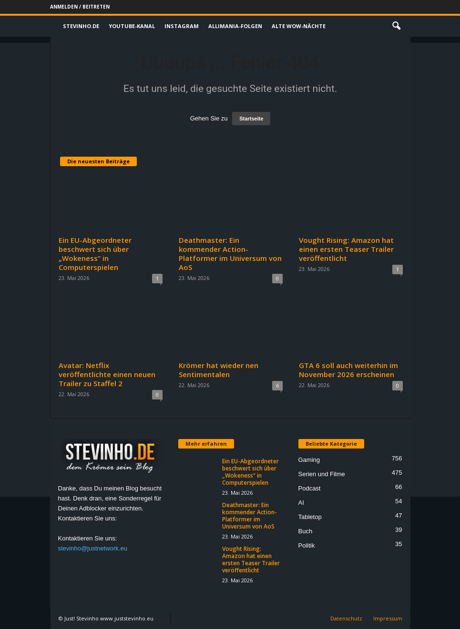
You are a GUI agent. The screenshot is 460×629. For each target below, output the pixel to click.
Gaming (309, 459)
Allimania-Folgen (235, 26)
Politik (306, 545)
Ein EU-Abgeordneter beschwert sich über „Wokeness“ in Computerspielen (95, 253)
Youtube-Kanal (132, 26)
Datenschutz (346, 618)
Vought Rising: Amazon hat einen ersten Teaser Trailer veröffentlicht (346, 249)
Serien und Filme (321, 474)
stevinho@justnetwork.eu (92, 548)
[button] (396, 26)
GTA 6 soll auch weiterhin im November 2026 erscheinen (348, 369)
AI (301, 502)
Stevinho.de (81, 26)
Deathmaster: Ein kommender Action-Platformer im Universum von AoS (230, 253)
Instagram (181, 26)
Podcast (309, 488)
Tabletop (310, 516)
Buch (305, 531)
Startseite (251, 118)
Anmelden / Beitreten (80, 6)
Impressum (387, 618)
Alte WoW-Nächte (299, 26)
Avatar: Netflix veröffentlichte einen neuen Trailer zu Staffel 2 (107, 374)
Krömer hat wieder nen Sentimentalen (218, 369)
